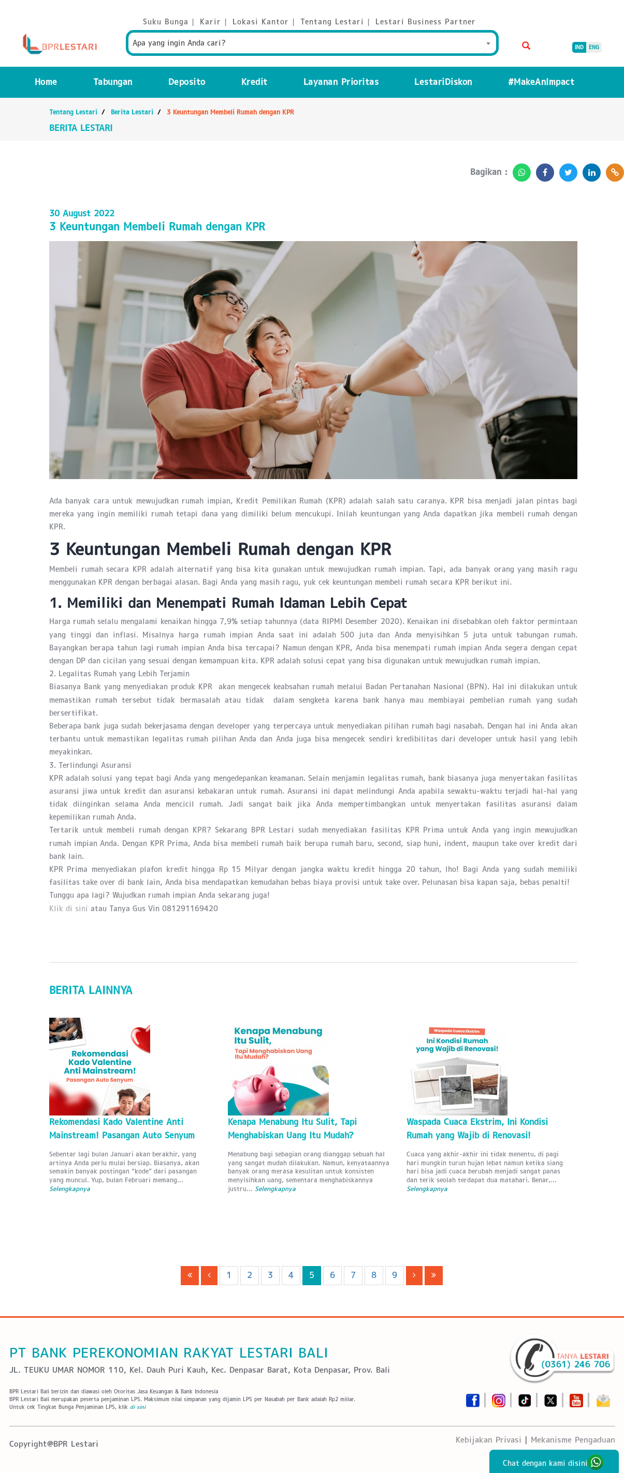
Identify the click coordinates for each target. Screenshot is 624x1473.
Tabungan (113, 82)
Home (46, 82)
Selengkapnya (69, 1188)
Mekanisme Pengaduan (573, 1439)
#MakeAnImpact (541, 82)
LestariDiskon (443, 82)
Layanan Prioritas (341, 82)
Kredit (254, 82)
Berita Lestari (132, 112)
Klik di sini (68, 908)
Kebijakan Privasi (488, 1439)
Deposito (187, 82)
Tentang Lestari (73, 112)
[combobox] (312, 43)
